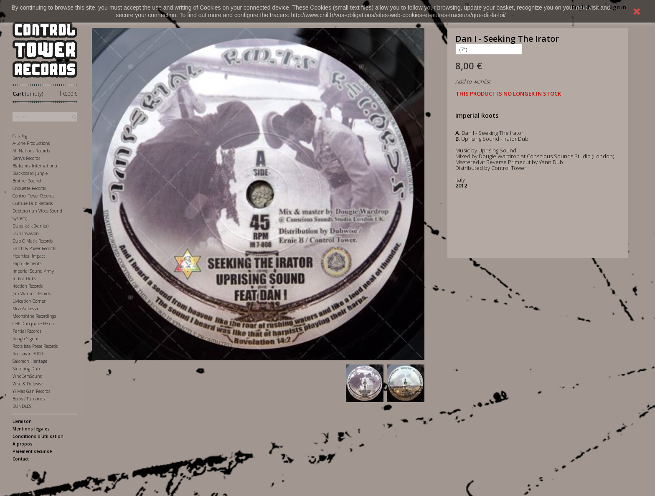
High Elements (27, 263)
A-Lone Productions (31, 143)
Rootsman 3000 (28, 354)
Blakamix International (35, 166)
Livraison (22, 421)
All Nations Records (31, 151)
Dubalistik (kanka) (30, 226)
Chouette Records (29, 188)
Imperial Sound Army (33, 271)
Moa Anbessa (25, 308)
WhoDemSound (28, 376)
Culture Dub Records (33, 203)
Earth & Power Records (34, 248)
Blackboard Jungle (30, 173)
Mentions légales (31, 429)
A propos (23, 444)
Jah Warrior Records (32, 293)
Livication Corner (29, 301)
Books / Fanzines (29, 399)
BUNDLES (22, 406)
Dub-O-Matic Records (33, 241)
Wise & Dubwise (28, 384)
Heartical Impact (29, 256)
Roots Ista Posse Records (35, 346)
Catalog (20, 136)
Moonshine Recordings (34, 316)
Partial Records (27, 331)
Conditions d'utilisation (38, 436)
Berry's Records (26, 158)
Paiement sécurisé (32, 451)
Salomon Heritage (30, 361)
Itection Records (28, 286)
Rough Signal (25, 339)
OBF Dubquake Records (35, 323)
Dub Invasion (26, 233)
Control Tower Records (33, 196)
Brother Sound (27, 181)
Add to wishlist (472, 81)
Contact (21, 459)
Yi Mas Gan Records (31, 391)
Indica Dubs (24, 278)
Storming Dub (26, 369)
